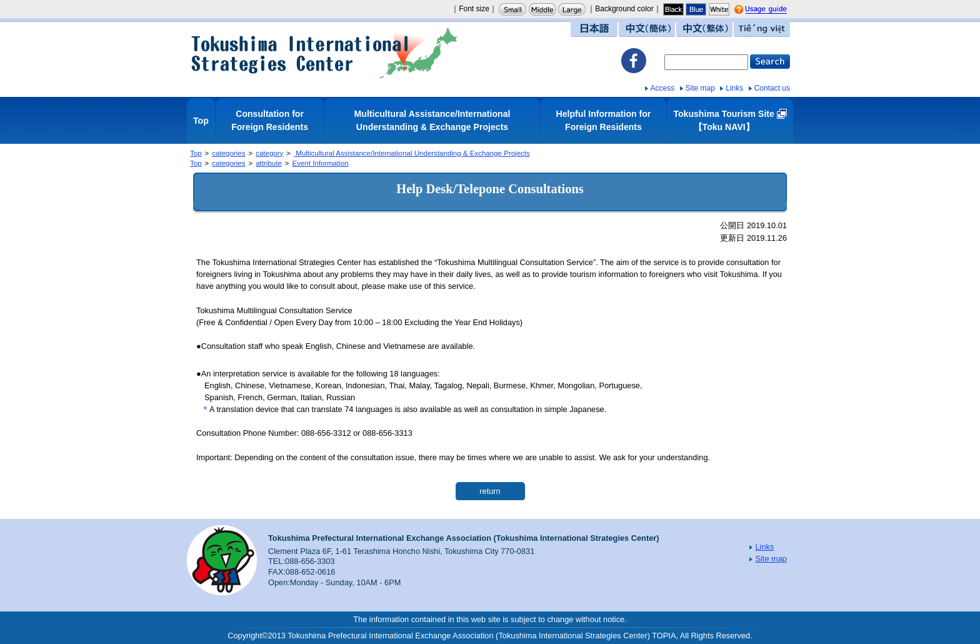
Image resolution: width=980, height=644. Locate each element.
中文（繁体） (704, 29)
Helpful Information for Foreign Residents (603, 120)
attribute (269, 163)
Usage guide (778, 10)
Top (201, 121)
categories (228, 153)
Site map (700, 88)
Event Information (320, 163)
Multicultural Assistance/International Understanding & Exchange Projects (432, 120)
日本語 (594, 29)
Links (734, 88)
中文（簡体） (647, 29)
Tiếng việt (762, 29)
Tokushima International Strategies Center (324, 53)
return (489, 491)
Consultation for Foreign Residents (269, 120)
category (269, 153)
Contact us (772, 88)
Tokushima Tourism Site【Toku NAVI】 (723, 120)
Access (663, 88)
